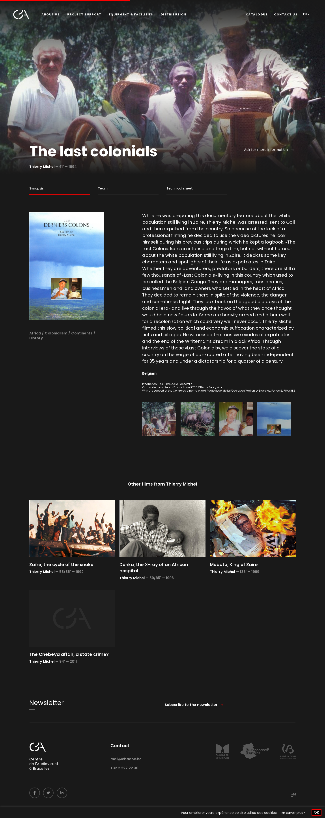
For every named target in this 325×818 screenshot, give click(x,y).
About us (50, 14)
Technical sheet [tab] (179, 188)
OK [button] (316, 812)
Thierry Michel (41, 166)
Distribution (173, 14)
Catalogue (257, 14)
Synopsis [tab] (36, 188)
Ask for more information (266, 149)
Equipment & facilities (131, 14)
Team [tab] (103, 188)
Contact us (285, 14)
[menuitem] (50, 14)
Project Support (84, 14)
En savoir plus (292, 812)
